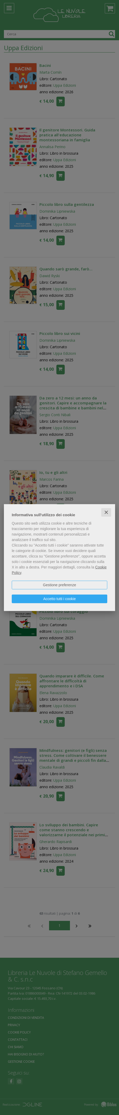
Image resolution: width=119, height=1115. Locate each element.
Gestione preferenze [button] (59, 585)
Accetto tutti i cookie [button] (59, 598)
